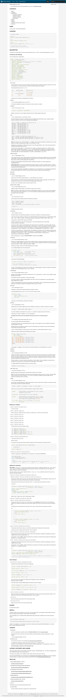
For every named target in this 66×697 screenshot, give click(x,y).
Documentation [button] (22, 1)
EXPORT (13, 19)
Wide (48, 1)
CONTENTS (13, 9)
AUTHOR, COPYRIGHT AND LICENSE (18, 22)
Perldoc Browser (6, 1)
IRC (44, 695)
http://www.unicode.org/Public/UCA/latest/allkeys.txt (20, 667)
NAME (12, 11)
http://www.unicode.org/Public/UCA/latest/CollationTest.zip (21, 673)
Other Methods (15, 18)
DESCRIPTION (14, 13)
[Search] (58, 2)
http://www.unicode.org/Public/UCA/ (36, 640)
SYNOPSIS (13, 12)
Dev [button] (17, 1)
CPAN (19, 4)
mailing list (41, 695)
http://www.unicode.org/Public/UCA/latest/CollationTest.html (21, 671)
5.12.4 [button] (13, 1)
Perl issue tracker (36, 695)
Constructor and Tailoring (17, 14)
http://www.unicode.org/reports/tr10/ (17, 663)
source (17, 4)
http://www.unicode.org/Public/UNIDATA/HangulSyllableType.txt (22, 677)
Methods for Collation (16, 15)
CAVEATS (13, 21)
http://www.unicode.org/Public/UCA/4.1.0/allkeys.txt (39, 655)
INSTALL (12, 20)
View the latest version (37, 6)
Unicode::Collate (12, 4)
